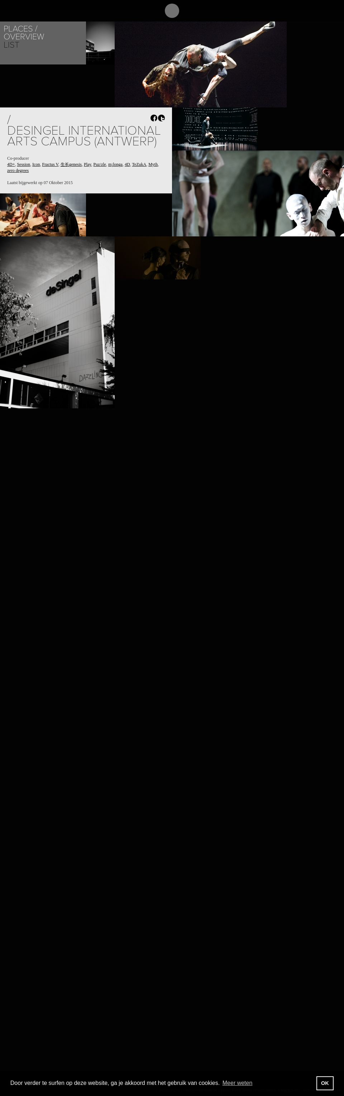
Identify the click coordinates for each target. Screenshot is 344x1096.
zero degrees (18, 170)
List (11, 45)
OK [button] (325, 1083)
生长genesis (71, 164)
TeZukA (139, 164)
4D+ (11, 164)
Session (23, 164)
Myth (153, 164)
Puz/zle (100, 164)
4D (127, 164)
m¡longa (115, 164)
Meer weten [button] (238, 1083)
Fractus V (50, 164)
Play (87, 164)
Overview (24, 37)
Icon (36, 164)
